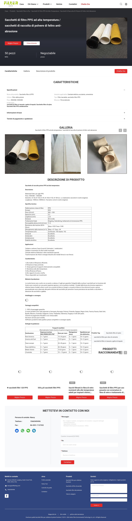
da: (63, 440)
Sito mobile (63, 514)
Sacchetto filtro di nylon (113, 333)
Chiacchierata (32, 43)
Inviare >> (96, 505)
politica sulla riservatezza (77, 514)
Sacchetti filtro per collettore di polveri (73, 481)
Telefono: (65, 451)
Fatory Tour (45, 484)
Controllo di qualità (47, 488)
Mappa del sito (52, 514)
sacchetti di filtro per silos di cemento (106, 337)
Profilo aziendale (46, 480)
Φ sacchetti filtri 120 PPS (17, 388)
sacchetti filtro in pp (23, 11)
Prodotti (12, 11)
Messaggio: (65, 416)
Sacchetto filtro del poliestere (74, 490)
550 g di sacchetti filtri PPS (49, 388)
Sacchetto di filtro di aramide (74, 486)
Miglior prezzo (13, 43)
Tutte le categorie (70, 494)
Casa (6, 11)
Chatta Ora (121, 71)
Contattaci (67, 462)
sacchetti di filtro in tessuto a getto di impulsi (108, 341)
